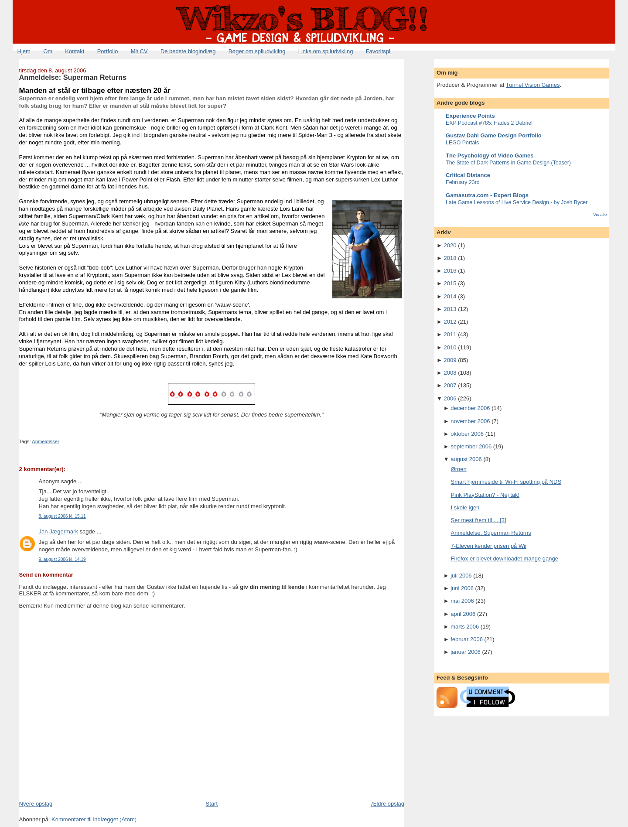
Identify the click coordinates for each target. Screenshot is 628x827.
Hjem (24, 51)
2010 (450, 347)
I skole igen (465, 507)
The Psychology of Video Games (489, 155)
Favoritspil (379, 51)
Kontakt (74, 51)
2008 (450, 372)
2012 (450, 321)
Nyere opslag (36, 803)
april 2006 (463, 614)
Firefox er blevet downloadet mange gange (504, 558)
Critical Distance (468, 175)
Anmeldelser (45, 441)
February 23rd (463, 182)
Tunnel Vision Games (533, 85)
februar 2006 (467, 639)
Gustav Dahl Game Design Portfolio (494, 135)
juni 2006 (462, 588)
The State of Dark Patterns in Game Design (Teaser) (508, 163)
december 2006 (470, 408)
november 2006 (470, 421)
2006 (450, 398)
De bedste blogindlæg (187, 51)
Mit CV (139, 51)
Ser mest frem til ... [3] (478, 520)
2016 (450, 270)
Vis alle (600, 214)
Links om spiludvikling (325, 51)
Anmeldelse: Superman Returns (73, 77)
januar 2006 (466, 652)
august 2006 (466, 459)
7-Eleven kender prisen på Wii (488, 546)
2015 (450, 283)
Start (212, 803)
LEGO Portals (462, 143)
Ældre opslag (387, 803)
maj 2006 (462, 601)
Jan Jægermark (58, 531)
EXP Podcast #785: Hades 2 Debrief (489, 123)
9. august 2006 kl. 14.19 (62, 559)
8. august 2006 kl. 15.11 (62, 516)
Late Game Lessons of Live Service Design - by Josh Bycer (516, 202)
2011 (450, 334)
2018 (450, 258)
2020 (450, 245)
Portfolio (107, 51)
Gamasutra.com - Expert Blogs (487, 195)
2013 (450, 309)
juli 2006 (461, 575)
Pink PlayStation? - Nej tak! (485, 495)
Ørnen (459, 469)
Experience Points (470, 116)
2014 (450, 296)
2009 (450, 360)
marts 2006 (465, 626)
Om (47, 51)
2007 (450, 385)
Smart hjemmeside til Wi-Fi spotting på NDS (506, 481)
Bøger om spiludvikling (257, 51)
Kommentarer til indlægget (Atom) (94, 819)
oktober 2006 (467, 434)
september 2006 (471, 446)
